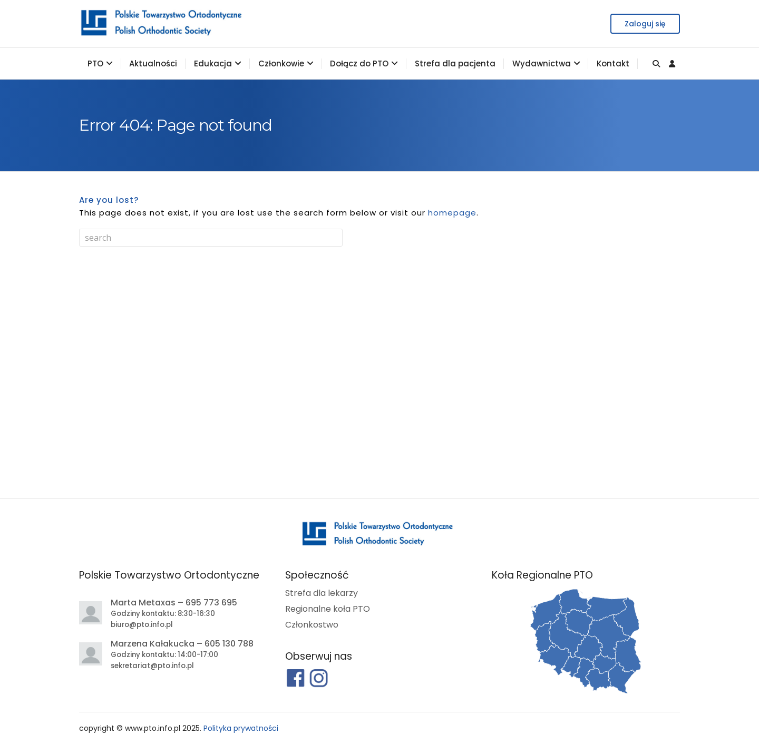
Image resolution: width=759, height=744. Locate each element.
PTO (95, 63)
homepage (452, 212)
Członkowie (281, 63)
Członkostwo (311, 625)
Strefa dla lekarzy (321, 593)
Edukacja (213, 63)
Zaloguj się (645, 23)
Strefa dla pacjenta (455, 63)
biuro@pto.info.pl (142, 625)
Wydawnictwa (541, 63)
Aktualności (153, 63)
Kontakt (613, 63)
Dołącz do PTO (359, 63)
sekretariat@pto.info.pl (152, 666)
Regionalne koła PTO (327, 609)
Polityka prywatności (240, 728)
